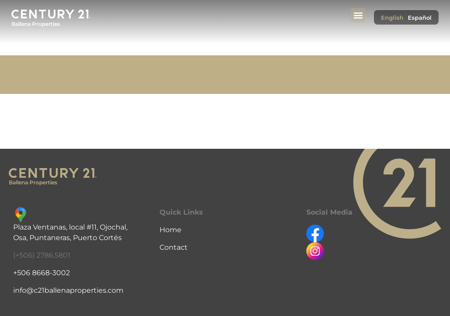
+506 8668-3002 (41, 273)
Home (170, 230)
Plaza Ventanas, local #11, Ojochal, (70, 227)
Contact (174, 247)
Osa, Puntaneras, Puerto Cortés (67, 237)
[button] (358, 15)
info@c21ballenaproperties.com (68, 290)
